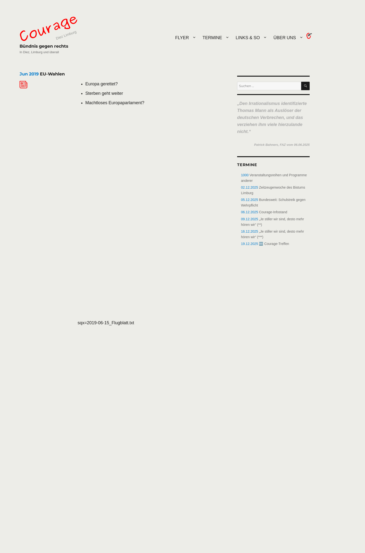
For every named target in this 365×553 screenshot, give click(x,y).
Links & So (248, 37)
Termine (212, 37)
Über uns (284, 37)
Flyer (182, 37)
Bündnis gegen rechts (44, 46)
